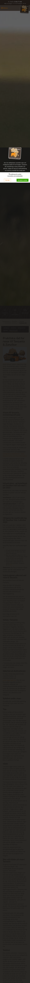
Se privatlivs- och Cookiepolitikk (15, 176)
